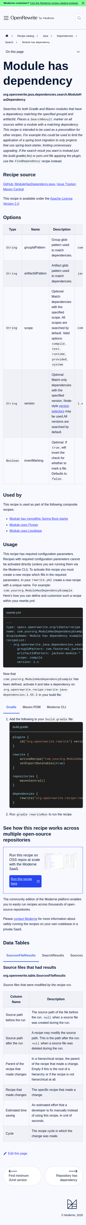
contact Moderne (25, 918)
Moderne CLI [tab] (56, 707)
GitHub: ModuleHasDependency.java (29, 184)
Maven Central (13, 189)
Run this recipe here (25, 881)
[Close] (83, 3)
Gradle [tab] (11, 707)
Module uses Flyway (23, 525)
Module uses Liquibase (25, 530)
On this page (15, 51)
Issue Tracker (66, 184)
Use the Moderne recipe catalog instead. (54, 3)
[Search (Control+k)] (79, 18)
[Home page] (7, 36)
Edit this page (15, 1153)
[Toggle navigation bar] (6, 18)
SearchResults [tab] (53, 955)
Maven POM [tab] (32, 707)
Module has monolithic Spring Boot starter (38, 518)
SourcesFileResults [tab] (21, 955)
